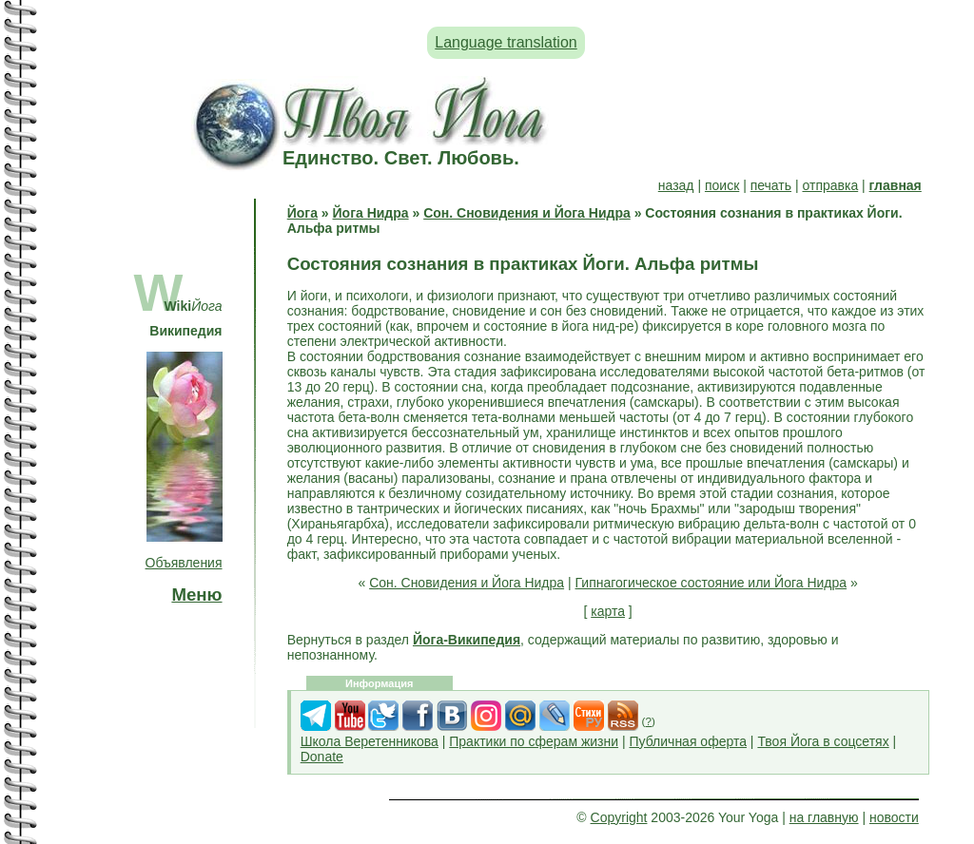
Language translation (505, 42)
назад (676, 185)
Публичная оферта (688, 741)
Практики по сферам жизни (533, 741)
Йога (302, 213)
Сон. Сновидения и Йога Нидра (527, 213)
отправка (830, 185)
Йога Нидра (371, 213)
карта (608, 611)
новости (894, 817)
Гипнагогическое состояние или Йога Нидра (711, 582)
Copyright (619, 817)
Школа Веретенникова (369, 741)
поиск (722, 185)
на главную (824, 817)
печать (770, 185)
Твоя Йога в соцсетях (822, 741)
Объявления (184, 562)
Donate (322, 756)
